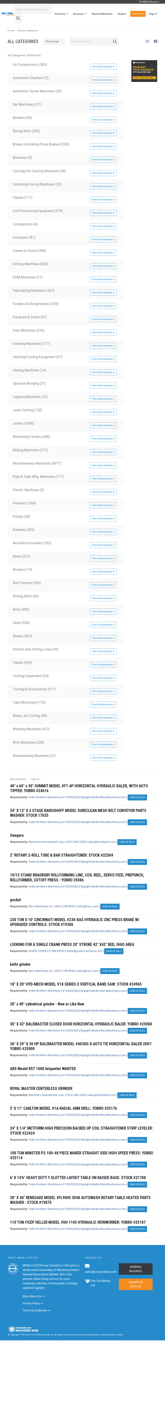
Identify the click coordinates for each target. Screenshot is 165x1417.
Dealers (122, 14)
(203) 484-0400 (76, 841)
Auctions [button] (79, 14)
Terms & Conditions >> (36, 1310)
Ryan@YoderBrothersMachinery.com (103, 797)
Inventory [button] (61, 14)
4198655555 (56, 951)
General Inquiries (135, 1269)
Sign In (153, 14)
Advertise (137, 13)
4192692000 (71, 797)
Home (11, 30)
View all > (36, 779)
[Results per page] (54, 41)
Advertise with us (136, 1284)
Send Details (137, 797)
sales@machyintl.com (101, 841)
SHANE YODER (37, 951)
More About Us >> (34, 1296)
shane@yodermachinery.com (84, 951)
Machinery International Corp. (46, 841)
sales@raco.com (87, 906)
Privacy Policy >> (33, 1303)
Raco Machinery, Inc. (41, 906)
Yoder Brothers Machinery (45, 797)
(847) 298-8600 (65, 906)
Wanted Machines (102, 14)
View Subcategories (103, 66)
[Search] (33, 9)
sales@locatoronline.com (101, 1271)
